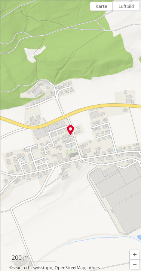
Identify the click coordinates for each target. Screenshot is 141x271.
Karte (101, 6)
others (94, 267)
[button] (135, 255)
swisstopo (42, 267)
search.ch (22, 267)
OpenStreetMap (70, 267)
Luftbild (126, 6)
